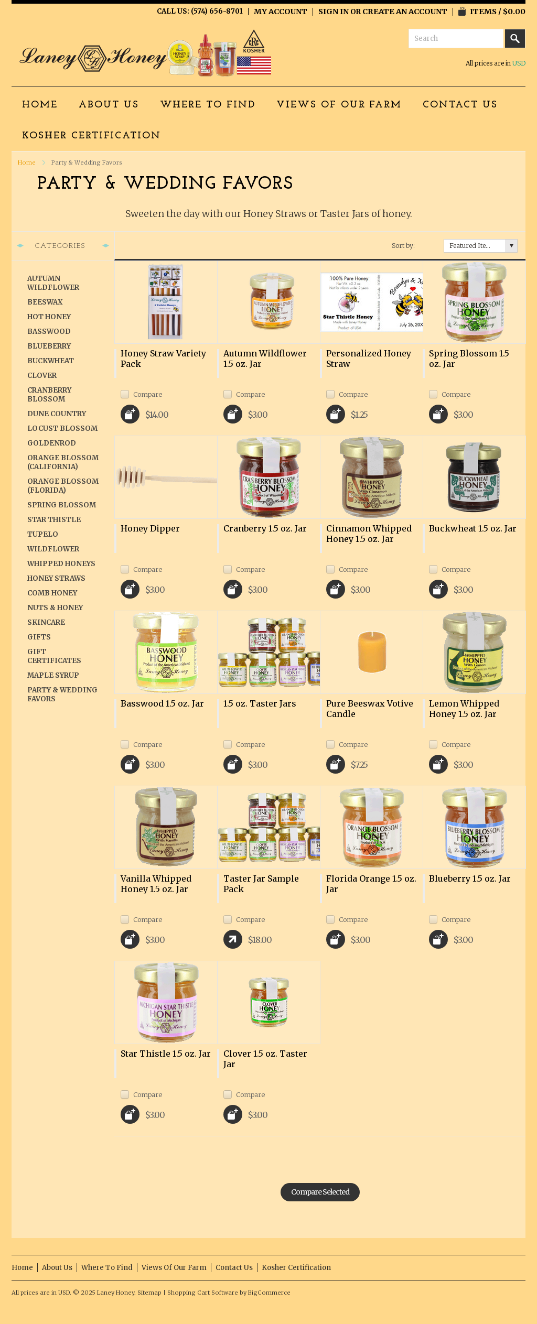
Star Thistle (54, 519)
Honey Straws (56, 578)
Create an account (404, 11)
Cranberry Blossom (49, 395)
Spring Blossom (61, 505)
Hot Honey (49, 316)
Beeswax (44, 302)
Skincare (46, 622)
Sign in (333, 11)
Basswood (49, 331)
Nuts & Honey (55, 607)
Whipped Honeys (61, 563)
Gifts (39, 637)
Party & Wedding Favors (62, 694)
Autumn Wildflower (53, 283)
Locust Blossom (62, 428)
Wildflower (53, 549)
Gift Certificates (54, 656)
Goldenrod (51, 443)
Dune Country (56, 413)
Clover (42, 375)
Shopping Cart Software (202, 1292)
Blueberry (49, 346)
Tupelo (42, 534)
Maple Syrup (53, 675)
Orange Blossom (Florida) (63, 486)
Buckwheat (50, 360)
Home (27, 162)
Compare (147, 394)
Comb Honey (52, 593)
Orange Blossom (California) (63, 462)
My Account (280, 11)
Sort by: (403, 245)
